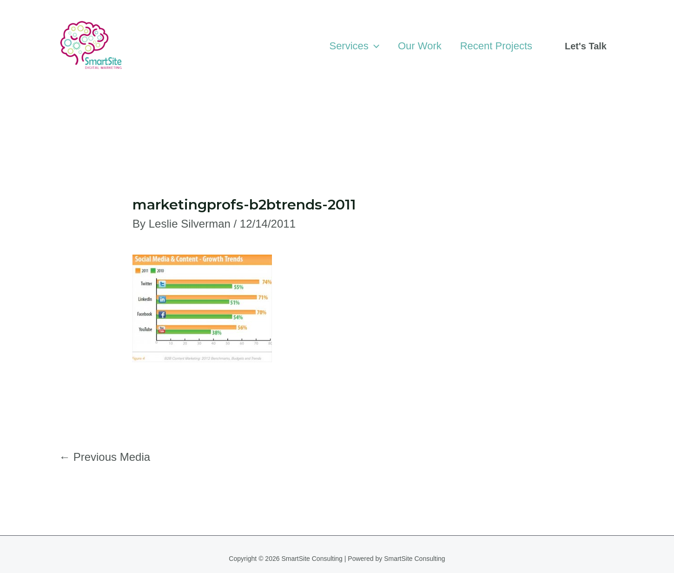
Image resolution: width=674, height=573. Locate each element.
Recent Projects (496, 46)
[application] (374, 46)
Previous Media (104, 457)
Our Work (420, 46)
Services (354, 46)
